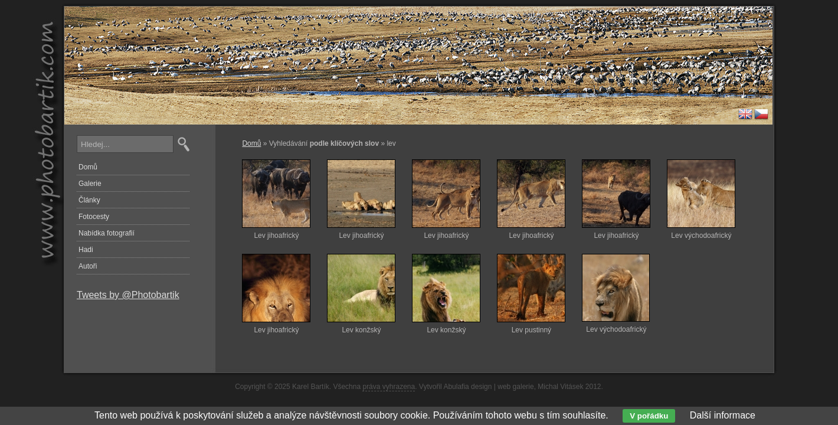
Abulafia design (467, 386)
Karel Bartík (310, 386)
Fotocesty (93, 216)
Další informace (722, 415)
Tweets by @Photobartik (128, 295)
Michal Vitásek (560, 386)
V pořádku (649, 415)
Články (89, 200)
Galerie (90, 183)
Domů (251, 143)
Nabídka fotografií (106, 233)
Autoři (87, 266)
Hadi (85, 250)
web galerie (515, 386)
